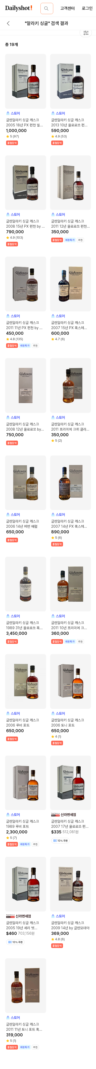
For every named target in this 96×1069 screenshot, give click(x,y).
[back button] (8, 23)
